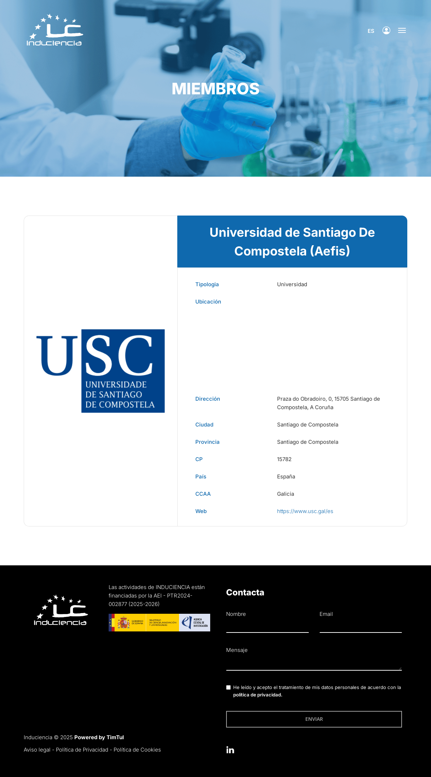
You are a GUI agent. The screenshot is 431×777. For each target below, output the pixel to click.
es (368, 31)
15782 (284, 459)
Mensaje (237, 650)
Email (326, 614)
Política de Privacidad (82, 749)
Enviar (314, 719)
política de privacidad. (257, 694)
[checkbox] (228, 687)
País (200, 476)
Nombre (236, 614)
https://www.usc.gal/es (305, 511)
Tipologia (207, 284)
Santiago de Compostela (307, 424)
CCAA (203, 493)
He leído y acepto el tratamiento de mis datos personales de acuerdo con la (317, 690)
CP (199, 459)
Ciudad (204, 424)
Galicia (285, 493)
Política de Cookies (137, 749)
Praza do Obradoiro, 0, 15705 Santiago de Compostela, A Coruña (328, 403)
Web (201, 511)
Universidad (292, 284)
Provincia (207, 441)
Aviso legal (37, 749)
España (286, 476)
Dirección (207, 398)
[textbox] (314, 663)
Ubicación (208, 301)
